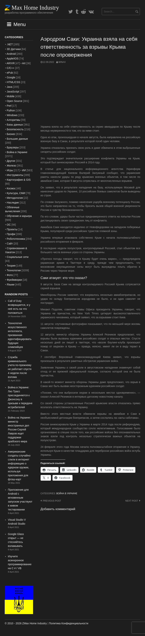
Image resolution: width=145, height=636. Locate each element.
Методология (15, 197)
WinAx (62, 62)
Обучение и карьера (19, 215)
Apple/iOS (13, 58)
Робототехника (16, 238)
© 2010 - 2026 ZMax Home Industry (26, 623)
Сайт (10, 243)
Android (11, 53)
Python (11, 110)
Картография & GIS (19, 179)
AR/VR (11, 63)
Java (9, 86)
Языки (11, 284)
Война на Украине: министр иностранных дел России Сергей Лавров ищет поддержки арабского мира (19, 429)
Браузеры (13, 147)
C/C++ (10, 67)
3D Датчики (14, 49)
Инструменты (15, 175)
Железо (11, 165)
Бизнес (11, 134)
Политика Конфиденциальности (68, 623)
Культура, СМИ (16, 193)
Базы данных (15, 124)
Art (23, 63)
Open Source (14, 101)
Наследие (13, 202)
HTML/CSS (13, 82)
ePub (10, 72)
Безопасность (15, 129)
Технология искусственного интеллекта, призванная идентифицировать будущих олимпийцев (20, 335)
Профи (11, 234)
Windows (12, 115)
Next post (131, 501)
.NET (10, 44)
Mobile (11, 96)
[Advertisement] (90, 94)
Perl (9, 105)
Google (11, 77)
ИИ (24, 170)
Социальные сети (18, 256)
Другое (11, 160)
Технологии (14, 270)
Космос (11, 188)
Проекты (12, 229)
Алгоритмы (13, 119)
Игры (10, 170)
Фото (10, 275)
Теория (11, 265)
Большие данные (17, 138)
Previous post (52, 501)
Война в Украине (66, 493)
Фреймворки (14, 279)
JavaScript (13, 91)
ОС (9, 224)
